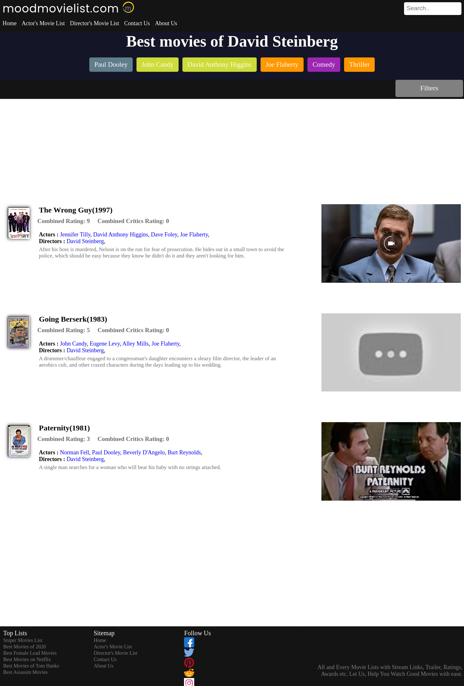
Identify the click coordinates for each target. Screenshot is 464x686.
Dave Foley (164, 234)
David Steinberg (85, 241)
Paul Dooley (106, 452)
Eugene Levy (105, 343)
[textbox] (418, 8)
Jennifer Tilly (75, 234)
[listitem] (111, 65)
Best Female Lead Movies (30, 653)
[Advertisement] (232, 146)
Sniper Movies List (22, 640)
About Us (166, 23)
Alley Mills (135, 343)
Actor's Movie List (43, 23)
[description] (63, 221)
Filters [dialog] (429, 88)
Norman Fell (74, 452)
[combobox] (418, 8)
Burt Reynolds (184, 452)
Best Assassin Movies (25, 672)
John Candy (73, 343)
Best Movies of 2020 (24, 646)
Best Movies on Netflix (27, 659)
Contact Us (137, 23)
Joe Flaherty (194, 234)
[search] (432, 8)
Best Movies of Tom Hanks (31, 665)
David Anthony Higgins (120, 234)
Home (10, 23)
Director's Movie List (94, 23)
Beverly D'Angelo (144, 452)
